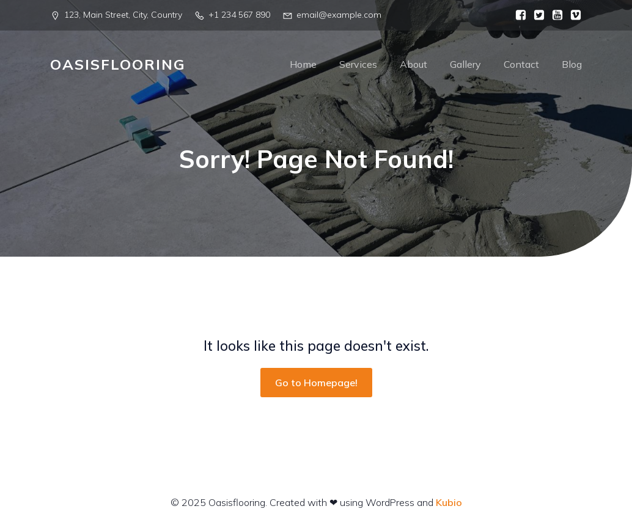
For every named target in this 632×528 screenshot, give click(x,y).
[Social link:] (518, 15)
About (413, 64)
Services (358, 64)
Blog (572, 64)
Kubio (449, 502)
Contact (521, 64)
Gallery (465, 64)
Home (303, 64)
